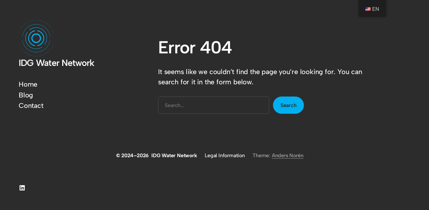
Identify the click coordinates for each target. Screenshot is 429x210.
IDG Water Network (56, 62)
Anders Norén (288, 155)
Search (289, 105)
